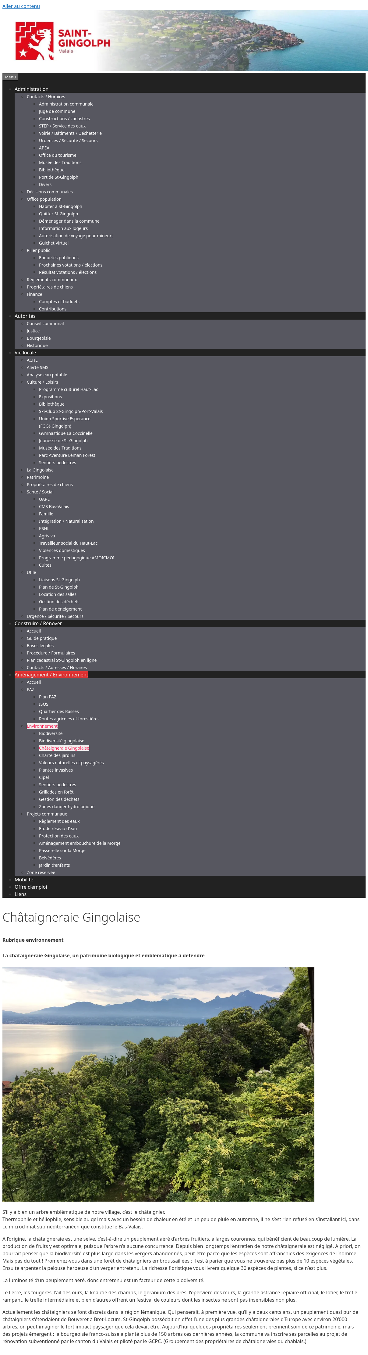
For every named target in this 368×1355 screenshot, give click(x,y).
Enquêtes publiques (59, 257)
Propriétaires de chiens (50, 287)
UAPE (44, 499)
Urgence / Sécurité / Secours (55, 616)
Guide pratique (42, 638)
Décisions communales (50, 192)
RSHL (44, 528)
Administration (31, 89)
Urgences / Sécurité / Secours (68, 140)
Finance (34, 294)
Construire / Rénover (38, 623)
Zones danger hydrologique (66, 806)
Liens (21, 894)
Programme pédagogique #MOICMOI (77, 558)
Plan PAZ (47, 697)
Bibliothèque (52, 170)
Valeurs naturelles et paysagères (71, 762)
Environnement (42, 726)
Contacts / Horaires (46, 96)
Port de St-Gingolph (58, 177)
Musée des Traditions (60, 162)
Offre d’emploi (31, 887)
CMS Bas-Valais (54, 506)
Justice (33, 331)
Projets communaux (47, 814)
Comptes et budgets (59, 301)
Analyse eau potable (47, 375)
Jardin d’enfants (54, 865)
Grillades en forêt (56, 792)
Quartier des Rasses (59, 711)
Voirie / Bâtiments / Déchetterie (70, 133)
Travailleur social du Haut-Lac (68, 543)
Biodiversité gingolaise (61, 741)
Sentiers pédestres (57, 462)
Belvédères (50, 858)
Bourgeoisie (39, 338)
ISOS (43, 704)
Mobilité (24, 879)
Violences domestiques (62, 550)
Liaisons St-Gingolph (59, 580)
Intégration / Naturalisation (66, 521)
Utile (31, 572)
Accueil (34, 631)
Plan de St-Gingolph (59, 587)
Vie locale (25, 352)
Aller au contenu (21, 6)
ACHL (32, 360)
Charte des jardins (57, 755)
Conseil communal (45, 323)
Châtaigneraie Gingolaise (64, 748)
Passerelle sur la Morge (62, 850)
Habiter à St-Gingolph (60, 206)
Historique (37, 345)
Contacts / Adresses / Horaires (57, 667)
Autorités (25, 316)
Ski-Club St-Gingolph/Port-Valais (71, 411)
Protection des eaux (59, 836)
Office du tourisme (57, 155)
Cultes (45, 565)
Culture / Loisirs (42, 382)
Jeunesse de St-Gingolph (63, 440)
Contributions (52, 309)
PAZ (30, 689)
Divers (45, 184)
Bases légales (40, 645)
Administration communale (66, 104)
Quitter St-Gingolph (58, 214)
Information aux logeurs (63, 228)
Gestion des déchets (59, 601)
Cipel (44, 777)
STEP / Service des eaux (62, 126)
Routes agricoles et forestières (69, 719)
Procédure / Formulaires (51, 653)
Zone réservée (41, 872)
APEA (44, 148)
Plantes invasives (56, 770)
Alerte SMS (37, 367)
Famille (46, 514)
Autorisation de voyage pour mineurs (76, 235)
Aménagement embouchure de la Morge (80, 843)
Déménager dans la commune (69, 221)
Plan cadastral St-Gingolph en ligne (62, 660)
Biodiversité (50, 733)
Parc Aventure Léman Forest (67, 455)
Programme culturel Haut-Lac (68, 389)
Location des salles (57, 594)
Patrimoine (38, 477)
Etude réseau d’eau (58, 828)
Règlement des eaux (59, 821)
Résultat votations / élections (68, 272)
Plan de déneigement (60, 609)
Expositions (50, 397)
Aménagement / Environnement (51, 674)
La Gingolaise (40, 470)
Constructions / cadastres (64, 118)
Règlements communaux (52, 279)
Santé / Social (40, 492)
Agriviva (47, 536)
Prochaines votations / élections (70, 265)
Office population (44, 199)
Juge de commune (57, 111)
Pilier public (38, 250)
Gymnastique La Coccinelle (66, 433)
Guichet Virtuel (54, 243)
